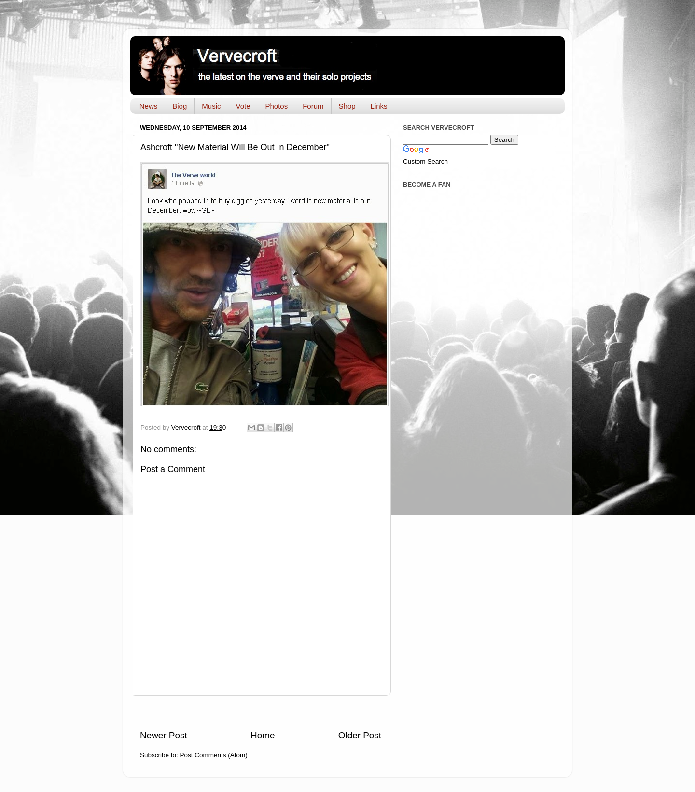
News (148, 106)
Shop (347, 106)
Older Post (359, 735)
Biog (179, 106)
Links (379, 106)
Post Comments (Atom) (214, 755)
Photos (276, 106)
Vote (243, 106)
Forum (313, 106)
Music (211, 106)
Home (262, 735)
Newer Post (163, 735)
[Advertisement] (261, 712)
